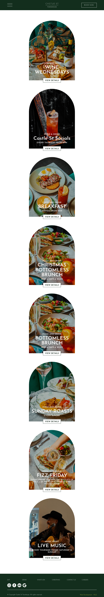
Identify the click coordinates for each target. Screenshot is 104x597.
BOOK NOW (89, 5)
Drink (24, 580)
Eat (8, 580)
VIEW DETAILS (52, 80)
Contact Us (71, 580)
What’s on (41, 580)
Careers (85, 580)
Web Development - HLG (88, 595)
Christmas (56, 580)
